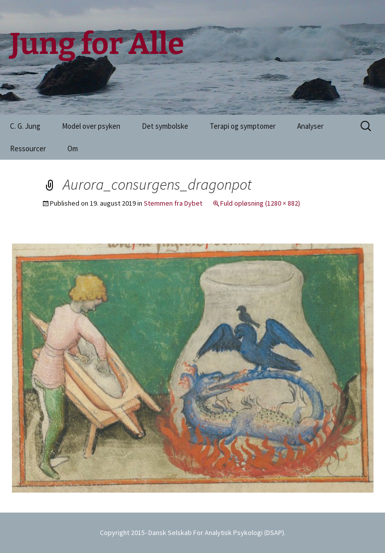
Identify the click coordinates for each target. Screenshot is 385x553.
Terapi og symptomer (243, 126)
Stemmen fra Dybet (173, 203)
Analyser (310, 126)
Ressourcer (28, 148)
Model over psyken (91, 126)
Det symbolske (165, 126)
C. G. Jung (25, 126)
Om (72, 148)
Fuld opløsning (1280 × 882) (260, 203)
